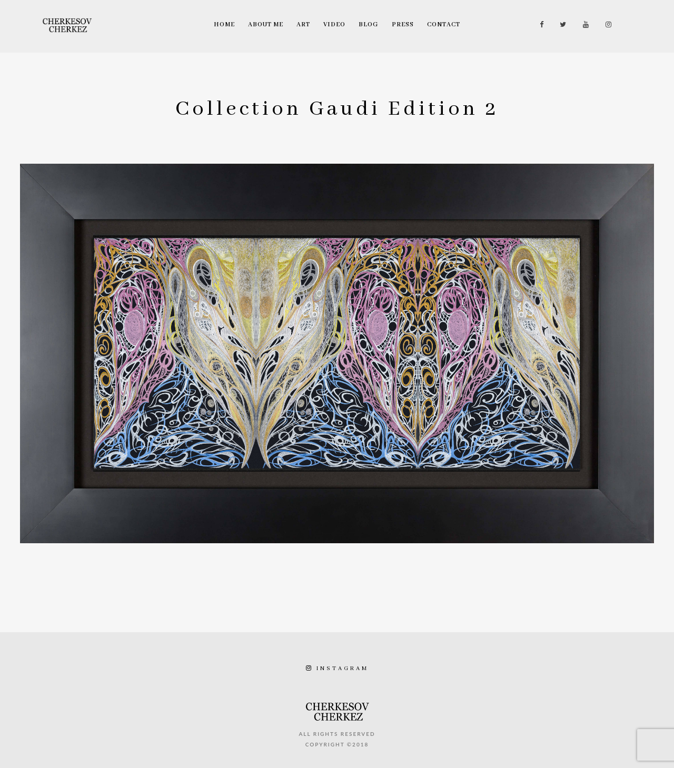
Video (334, 24)
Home (224, 24)
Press (403, 24)
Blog (369, 24)
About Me (265, 24)
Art (303, 24)
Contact (443, 24)
